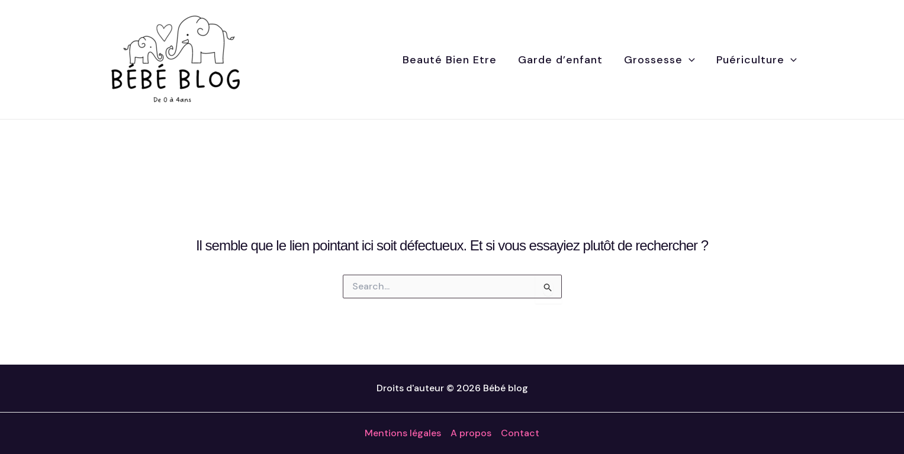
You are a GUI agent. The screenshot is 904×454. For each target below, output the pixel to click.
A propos (471, 433)
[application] (689, 59)
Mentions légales (403, 433)
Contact (520, 433)
